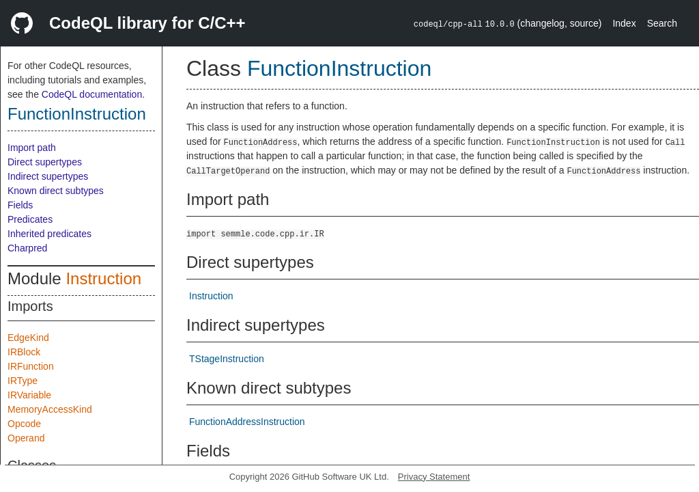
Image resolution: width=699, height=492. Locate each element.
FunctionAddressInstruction (247, 421)
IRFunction (31, 366)
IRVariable (29, 395)
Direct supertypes (45, 161)
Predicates (30, 219)
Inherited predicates (49, 233)
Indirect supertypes (48, 176)
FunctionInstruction (77, 114)
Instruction (103, 278)
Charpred (27, 248)
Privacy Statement (434, 477)
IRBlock (24, 351)
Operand (26, 438)
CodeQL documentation (92, 94)
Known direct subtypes (56, 190)
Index (624, 23)
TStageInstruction (226, 358)
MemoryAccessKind (50, 409)
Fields (20, 205)
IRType (23, 380)
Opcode (24, 423)
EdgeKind (28, 337)
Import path (32, 147)
